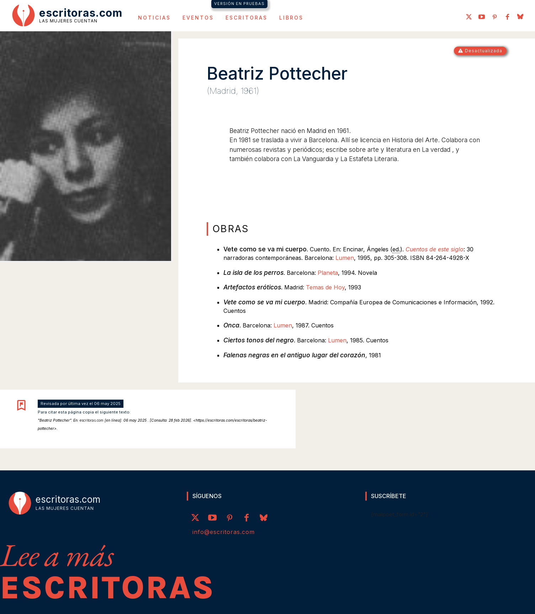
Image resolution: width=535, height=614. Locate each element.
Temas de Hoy (325, 287)
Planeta (328, 272)
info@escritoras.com (223, 531)
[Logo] (67, 15)
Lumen (344, 257)
